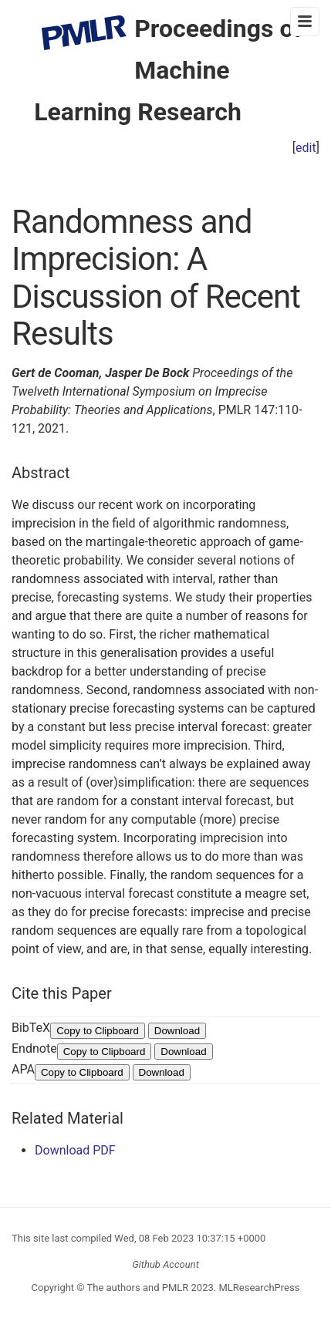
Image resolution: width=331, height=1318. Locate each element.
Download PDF (75, 1150)
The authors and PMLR (138, 1287)
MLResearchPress (257, 1287)
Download (177, 1031)
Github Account (165, 1264)
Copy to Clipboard (97, 1031)
